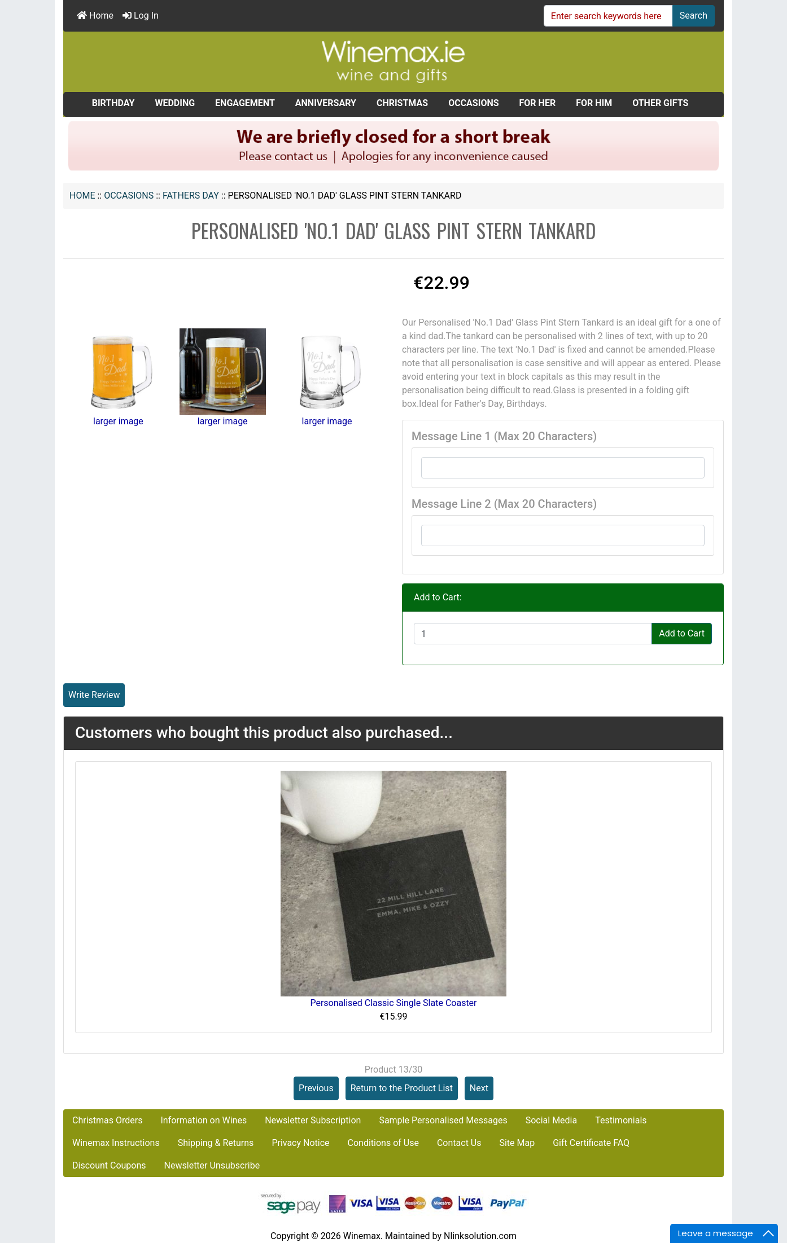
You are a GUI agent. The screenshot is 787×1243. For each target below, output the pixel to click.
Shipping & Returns (216, 1142)
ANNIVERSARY (325, 103)
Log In (141, 15)
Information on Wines (203, 1120)
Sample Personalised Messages (443, 1120)
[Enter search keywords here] (608, 16)
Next (479, 1088)
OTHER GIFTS (660, 103)
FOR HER (537, 103)
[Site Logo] (393, 61)
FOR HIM (594, 103)
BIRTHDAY (113, 103)
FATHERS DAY (191, 195)
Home (95, 15)
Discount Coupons (109, 1165)
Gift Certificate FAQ (591, 1142)
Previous (316, 1088)
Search (693, 15)
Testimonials (620, 1120)
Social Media (552, 1120)
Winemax (362, 1236)
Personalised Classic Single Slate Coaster (393, 1003)
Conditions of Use (383, 1142)
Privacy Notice (300, 1142)
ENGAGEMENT (245, 103)
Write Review (94, 694)
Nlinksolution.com (480, 1236)
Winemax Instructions (116, 1142)
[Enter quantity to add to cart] (533, 633)
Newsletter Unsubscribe (212, 1165)
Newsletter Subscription (313, 1120)
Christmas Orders (107, 1120)
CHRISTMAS (402, 103)
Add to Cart (682, 633)
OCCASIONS (129, 195)
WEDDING (175, 103)
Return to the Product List (402, 1088)
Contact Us (459, 1142)
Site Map (517, 1142)
